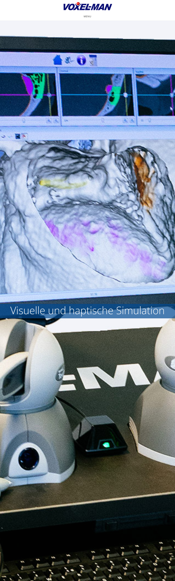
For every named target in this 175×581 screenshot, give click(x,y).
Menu (87, 16)
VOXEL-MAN (87, 6)
